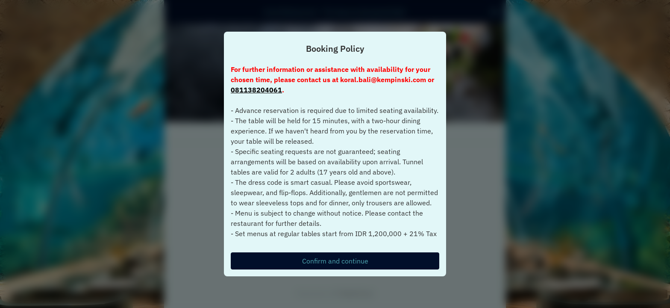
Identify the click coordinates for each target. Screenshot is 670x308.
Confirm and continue (335, 261)
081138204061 (256, 90)
